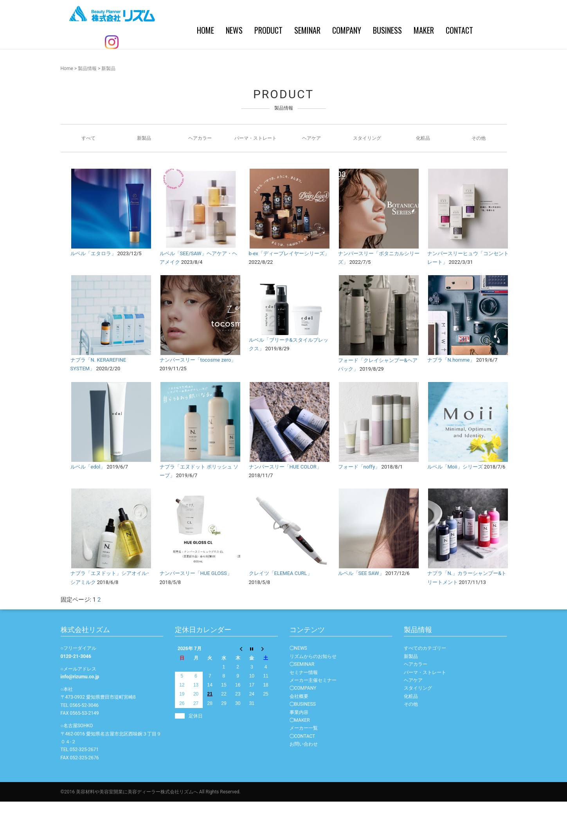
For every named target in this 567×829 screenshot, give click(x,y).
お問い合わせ (304, 771)
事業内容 (299, 739)
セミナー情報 (304, 700)
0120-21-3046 (76, 684)
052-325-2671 (84, 777)
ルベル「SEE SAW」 (361, 601)
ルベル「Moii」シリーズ (455, 494)
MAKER (372, 62)
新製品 (144, 165)
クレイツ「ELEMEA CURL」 (280, 601)
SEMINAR (256, 62)
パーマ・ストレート (255, 165)
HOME (154, 62)
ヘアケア (311, 165)
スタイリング (367, 165)
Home (67, 96)
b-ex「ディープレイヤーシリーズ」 (289, 281)
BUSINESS (336, 62)
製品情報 (87, 96)
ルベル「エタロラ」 (93, 281)
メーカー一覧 (304, 755)
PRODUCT (217, 62)
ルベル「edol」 (88, 494)
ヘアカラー (200, 165)
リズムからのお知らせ (313, 684)
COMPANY (295, 62)
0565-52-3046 (84, 732)
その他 (479, 165)
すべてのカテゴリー (425, 675)
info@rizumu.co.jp (80, 704)
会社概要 (299, 723)
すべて (88, 165)
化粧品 (423, 165)
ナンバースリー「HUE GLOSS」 (196, 601)
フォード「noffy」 (359, 494)
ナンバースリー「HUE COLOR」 (285, 494)
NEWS (183, 62)
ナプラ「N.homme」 (451, 387)
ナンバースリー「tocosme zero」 (198, 387)
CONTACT (408, 62)
